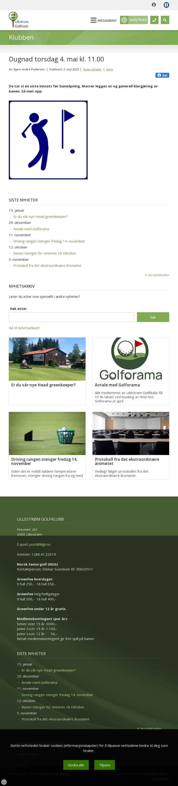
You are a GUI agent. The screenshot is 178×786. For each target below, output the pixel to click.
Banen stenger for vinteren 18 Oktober (44, 253)
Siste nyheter (92, 69)
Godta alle (76, 765)
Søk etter (18, 308)
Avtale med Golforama (31, 228)
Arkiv (109, 69)
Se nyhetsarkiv (158, 275)
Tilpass (104, 765)
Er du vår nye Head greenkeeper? (40, 216)
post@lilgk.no (40, 544)
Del (162, 75)
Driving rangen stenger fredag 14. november (49, 241)
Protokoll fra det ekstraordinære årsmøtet (47, 265)
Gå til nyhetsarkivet (24, 327)
